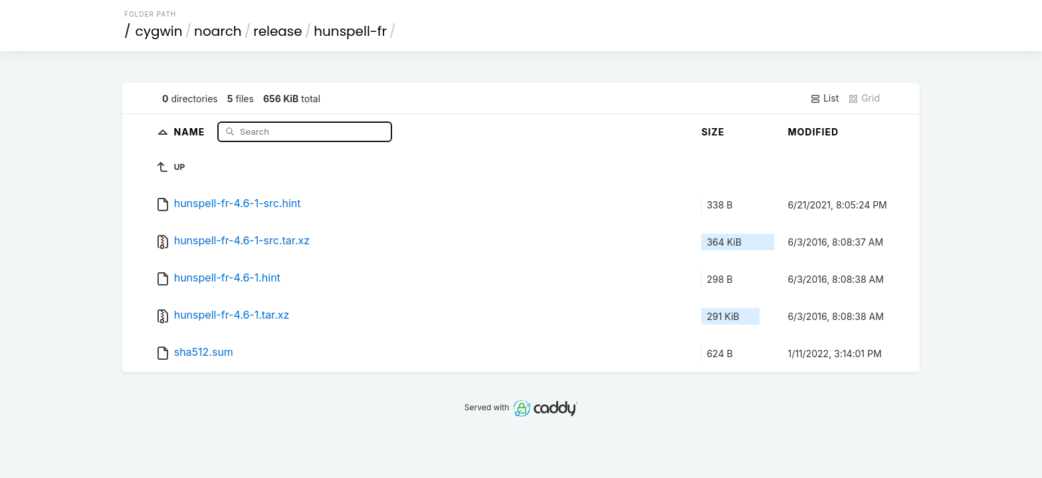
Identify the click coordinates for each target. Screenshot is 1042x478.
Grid (864, 98)
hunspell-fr (350, 31)
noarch (218, 31)
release (277, 31)
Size (712, 131)
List (824, 98)
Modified (813, 131)
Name (191, 131)
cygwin (159, 31)
